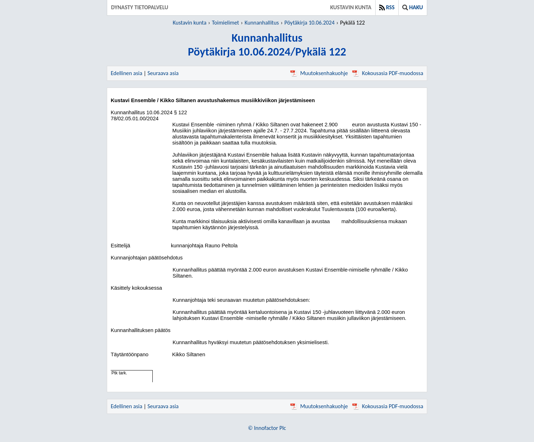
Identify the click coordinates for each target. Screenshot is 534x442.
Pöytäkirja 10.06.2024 (309, 22)
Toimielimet (225, 22)
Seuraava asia (163, 73)
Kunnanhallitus (262, 22)
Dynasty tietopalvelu (139, 7)
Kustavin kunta (351, 7)
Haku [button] (412, 7)
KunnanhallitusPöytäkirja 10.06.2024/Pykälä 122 (267, 45)
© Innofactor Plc (267, 428)
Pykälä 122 (352, 22)
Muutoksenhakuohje (319, 73)
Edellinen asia (126, 73)
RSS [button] (386, 7)
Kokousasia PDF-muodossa (387, 73)
